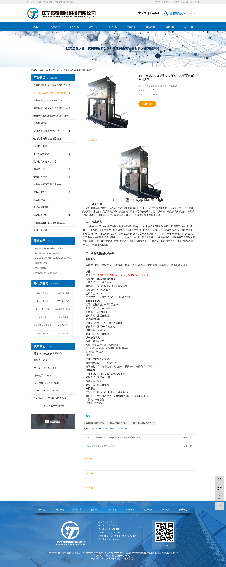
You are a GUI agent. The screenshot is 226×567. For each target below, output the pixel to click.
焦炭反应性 (63, 317)
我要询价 (147, 103)
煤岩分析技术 (63, 325)
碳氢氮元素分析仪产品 (44, 161)
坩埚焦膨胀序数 (41, 207)
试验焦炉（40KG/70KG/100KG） (50, 100)
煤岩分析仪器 (42, 301)
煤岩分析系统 (41, 263)
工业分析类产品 (41, 154)
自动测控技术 (41, 268)
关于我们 (55, 26)
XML (197, 2)
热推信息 (166, 2)
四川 (119, 558)
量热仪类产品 (40, 177)
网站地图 (184, 2)
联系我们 (188, 26)
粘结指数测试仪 (41, 146)
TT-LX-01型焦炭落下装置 (104, 446)
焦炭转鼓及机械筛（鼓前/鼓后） (49, 222)
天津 (128, 558)
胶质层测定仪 (40, 123)
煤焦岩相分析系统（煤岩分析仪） (50, 85)
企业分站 (175, 2)
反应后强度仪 (42, 293)
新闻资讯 (112, 26)
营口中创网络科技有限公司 (118, 556)
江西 (124, 558)
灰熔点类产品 (40, 192)
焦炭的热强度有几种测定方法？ (49, 248)
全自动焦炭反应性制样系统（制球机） (53, 115)
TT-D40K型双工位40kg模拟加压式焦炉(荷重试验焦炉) (117, 437)
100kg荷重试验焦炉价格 (118, 423)
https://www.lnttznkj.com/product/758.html (109, 428)
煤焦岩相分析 (42, 333)
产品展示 (131, 26)
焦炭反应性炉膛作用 (63, 309)
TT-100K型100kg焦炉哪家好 (143, 423)
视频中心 (93, 26)
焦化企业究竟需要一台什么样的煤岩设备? (53, 258)
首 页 (48, 70)
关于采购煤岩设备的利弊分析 (48, 253)
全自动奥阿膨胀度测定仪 (46, 131)
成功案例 (150, 26)
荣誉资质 (169, 26)
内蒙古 (114, 558)
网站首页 (36, 26)
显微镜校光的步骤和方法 (46, 273)
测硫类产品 (39, 169)
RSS (192, 2)
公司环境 (74, 26)
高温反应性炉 (40, 215)
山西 (104, 558)
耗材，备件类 (40, 230)
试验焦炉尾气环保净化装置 (47, 184)
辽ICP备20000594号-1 (116, 553)
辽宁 (133, 558)
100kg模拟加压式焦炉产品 (94, 423)
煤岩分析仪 (63, 333)
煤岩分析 (42, 317)
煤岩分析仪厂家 (42, 309)
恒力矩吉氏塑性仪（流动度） (48, 138)
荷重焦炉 (151, 553)
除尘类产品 (39, 199)
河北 (108, 558)
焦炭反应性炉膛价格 (42, 325)
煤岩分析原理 (63, 293)
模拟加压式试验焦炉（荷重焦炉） (78, 70)
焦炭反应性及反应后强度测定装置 (50, 108)
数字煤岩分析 (63, 301)
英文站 (157, 2)
